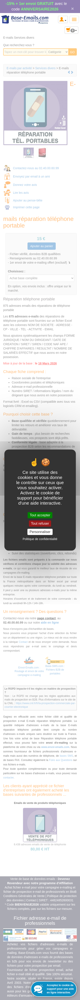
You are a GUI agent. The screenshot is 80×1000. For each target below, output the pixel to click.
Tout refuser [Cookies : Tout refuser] (40, 523)
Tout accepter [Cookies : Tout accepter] (40, 515)
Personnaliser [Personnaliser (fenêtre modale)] (40, 532)
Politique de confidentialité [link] (40, 539)
